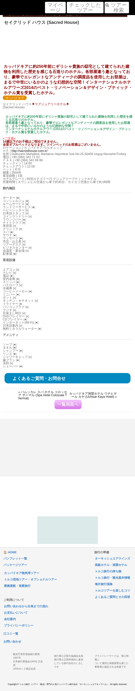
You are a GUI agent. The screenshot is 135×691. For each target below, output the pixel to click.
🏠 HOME (10, 552)
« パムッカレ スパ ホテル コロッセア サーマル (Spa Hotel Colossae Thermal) (42, 395)
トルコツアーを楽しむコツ (112, 590)
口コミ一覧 (10, 633)
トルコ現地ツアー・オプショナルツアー (30, 579)
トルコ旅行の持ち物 (108, 571)
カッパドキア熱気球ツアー (21, 573)
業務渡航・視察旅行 (17, 586)
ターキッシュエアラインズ (112, 558)
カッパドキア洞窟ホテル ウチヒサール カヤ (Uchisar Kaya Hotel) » (93, 395)
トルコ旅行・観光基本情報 (112, 577)
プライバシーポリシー (18, 625)
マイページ (55, 7)
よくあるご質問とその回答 (112, 597)
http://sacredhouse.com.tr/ (29, 151)
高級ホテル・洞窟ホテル (111, 565)
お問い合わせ (12, 641)
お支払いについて (16, 612)
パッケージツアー (15, 565)
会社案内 (10, 619)
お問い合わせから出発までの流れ (26, 606)
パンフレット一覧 (15, 558)
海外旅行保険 (103, 584)
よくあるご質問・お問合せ (39, 378)
